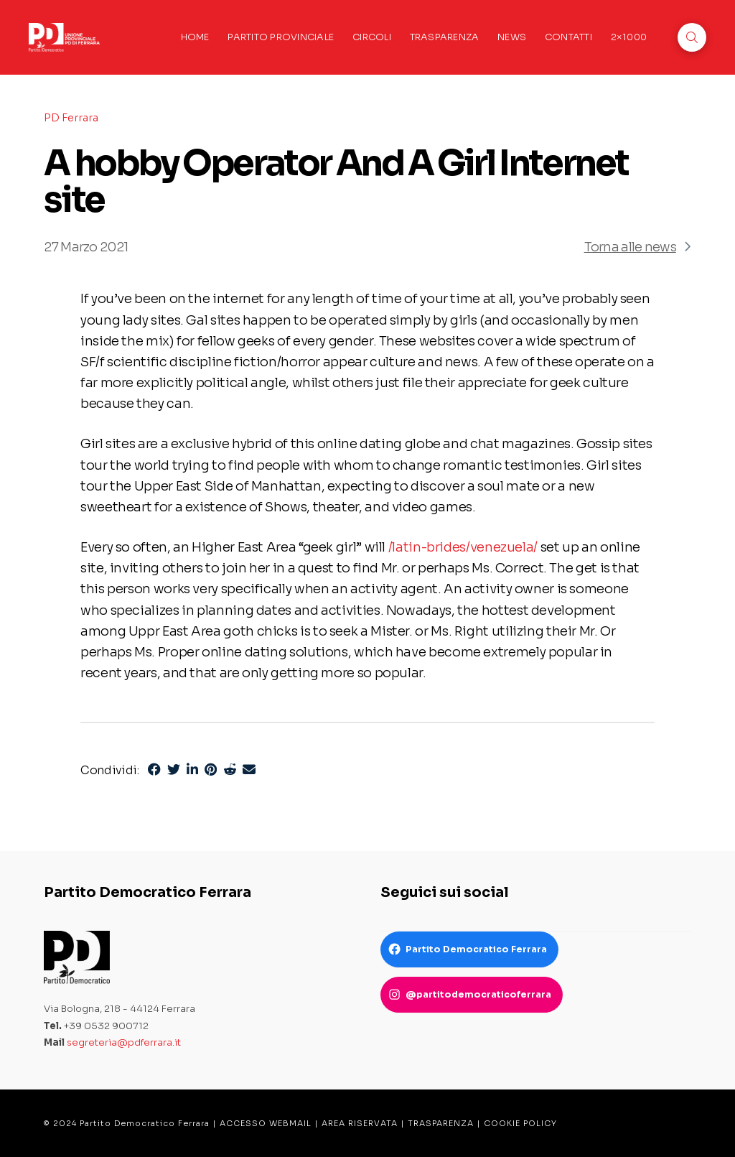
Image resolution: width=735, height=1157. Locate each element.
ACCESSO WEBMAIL (266, 1123)
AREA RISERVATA (360, 1123)
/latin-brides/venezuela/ (463, 547)
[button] (692, 37)
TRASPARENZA (441, 1123)
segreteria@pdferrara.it (124, 1042)
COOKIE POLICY (520, 1123)
